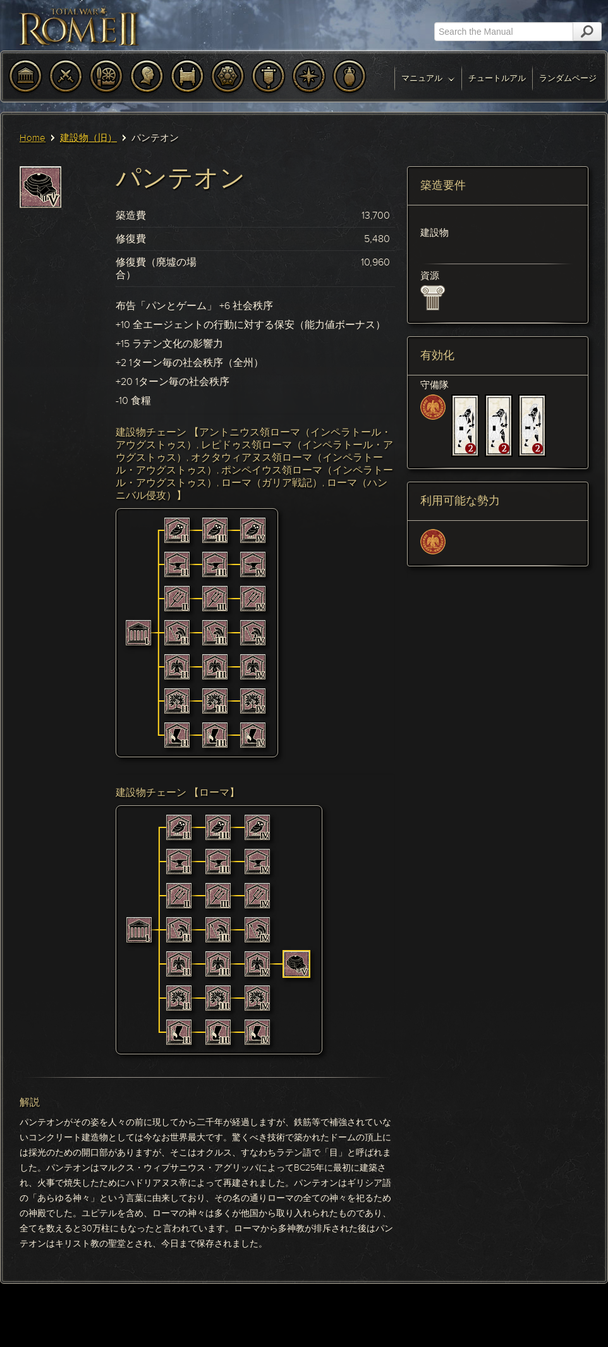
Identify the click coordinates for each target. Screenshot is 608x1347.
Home (33, 138)
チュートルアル (497, 78)
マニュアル (428, 78)
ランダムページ (568, 78)
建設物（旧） (88, 138)
